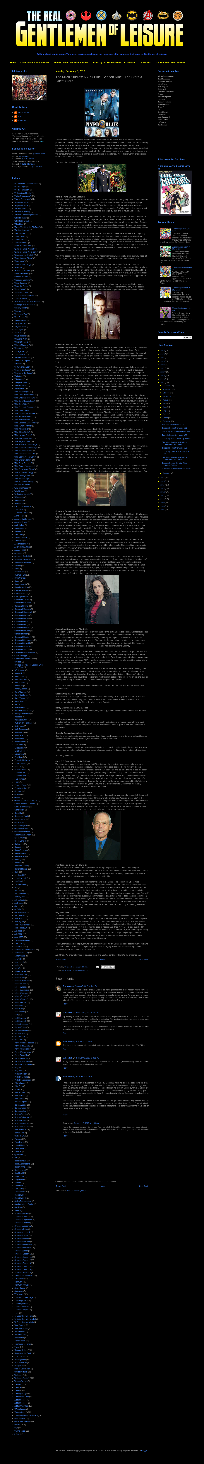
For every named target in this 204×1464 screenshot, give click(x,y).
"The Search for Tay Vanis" (25, 457)
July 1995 (18, 931)
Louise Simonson (21, 1024)
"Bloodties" (18, 224)
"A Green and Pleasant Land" (26, 184)
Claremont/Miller (21, 634)
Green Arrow (19, 838)
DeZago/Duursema (22, 714)
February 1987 (20, 773)
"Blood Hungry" (20, 218)
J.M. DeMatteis (20, 884)
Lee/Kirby (18, 959)
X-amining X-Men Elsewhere (26, 1415)
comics (17, 1425)
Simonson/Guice (21, 1229)
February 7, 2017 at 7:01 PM (87, 1013)
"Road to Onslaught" (22, 370)
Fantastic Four (20, 769)
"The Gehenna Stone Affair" (25, 423)
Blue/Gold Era (20, 575)
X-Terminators (20, 1409)
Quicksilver (18, 1155)
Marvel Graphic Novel (23, 1049)
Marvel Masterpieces (22, 1052)
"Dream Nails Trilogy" (23, 264)
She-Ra (17, 1210)
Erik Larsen (19, 754)
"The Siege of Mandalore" (24, 466)
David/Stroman (20, 692)
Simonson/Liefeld (21, 1235)
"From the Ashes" (21, 286)
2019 (163, 375)
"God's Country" (20, 299)
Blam (65, 1076)
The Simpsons (20, 1300)
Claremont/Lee (20, 625)
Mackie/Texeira (20, 1033)
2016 (163, 478)
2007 (163, 510)
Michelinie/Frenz (21, 1077)
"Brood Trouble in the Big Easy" (27, 227)
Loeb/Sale (18, 1009)
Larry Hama (19, 947)
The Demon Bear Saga (23, 1297)
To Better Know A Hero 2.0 (25, 1319)
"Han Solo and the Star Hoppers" (27, 302)
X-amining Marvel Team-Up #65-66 (176, 439)
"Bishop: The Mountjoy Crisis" (26, 215)
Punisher (18, 1151)
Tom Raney (19, 1338)
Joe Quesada (19, 915)
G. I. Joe (17, 791)
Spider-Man (19, 1279)
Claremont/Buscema (22, 603)
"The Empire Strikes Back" (25, 413)
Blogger (144, 1450)
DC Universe (19, 670)
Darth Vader (19, 676)
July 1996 (18, 934)
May (165, 411)
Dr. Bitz (20, 116)
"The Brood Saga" (21, 392)
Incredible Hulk (20, 878)
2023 (163, 361)
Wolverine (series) (21, 1378)
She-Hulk (18, 1207)
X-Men (17, 1390)
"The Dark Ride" (20, 404)
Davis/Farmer (19, 698)
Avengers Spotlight (22, 556)
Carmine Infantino (21, 590)
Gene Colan (19, 810)
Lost (16, 1015)
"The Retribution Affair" (23, 451)
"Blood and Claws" (21, 221)
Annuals (17, 531)
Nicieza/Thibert (20, 1120)
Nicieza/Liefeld (20, 1111)
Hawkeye (18, 860)
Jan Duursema (20, 894)
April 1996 (18, 535)
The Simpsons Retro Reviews (170, 62)
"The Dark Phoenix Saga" (24, 401)
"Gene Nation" (20, 289)
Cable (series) (20, 584)
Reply (65, 1004)
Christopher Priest (21, 596)
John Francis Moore (22, 925)
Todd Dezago (19, 1325)
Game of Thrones (21, 807)
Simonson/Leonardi (22, 1232)
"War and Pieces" (21, 488)
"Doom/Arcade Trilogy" (23, 258)
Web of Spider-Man (22, 1369)
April (165, 414)
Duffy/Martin (19, 738)
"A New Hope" (20, 187)
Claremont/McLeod (22, 631)
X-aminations (19, 1412)
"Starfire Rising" (20, 385)
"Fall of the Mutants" (22, 271)
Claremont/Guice (21, 621)
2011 (163, 496)
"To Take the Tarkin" (22, 485)
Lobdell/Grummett (21, 981)
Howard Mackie (20, 869)
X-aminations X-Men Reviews (35, 62)
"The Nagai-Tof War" (22, 441)
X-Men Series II (20, 1403)
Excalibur (18, 757)
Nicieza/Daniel (20, 1105)
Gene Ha (18, 813)
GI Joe (17, 794)
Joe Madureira (20, 912)
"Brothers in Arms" (21, 230)
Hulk (16, 872)
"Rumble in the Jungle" (23, 373)
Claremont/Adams (21, 600)
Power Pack (19, 1148)
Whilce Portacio (20, 1372)
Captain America (21, 587)
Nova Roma (19, 1133)
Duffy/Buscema (20, 729)
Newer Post (61, 959)
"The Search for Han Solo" (25, 454)
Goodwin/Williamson (22, 835)
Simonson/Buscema (22, 1226)
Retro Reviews (20, 1161)
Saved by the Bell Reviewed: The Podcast (114, 62)
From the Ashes (20, 788)
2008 (163, 506)
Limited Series (20, 971)
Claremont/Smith (21, 649)
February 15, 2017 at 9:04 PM (80, 1076)
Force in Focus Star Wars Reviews (71, 62)
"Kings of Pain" (20, 320)
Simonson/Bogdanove (23, 1220)
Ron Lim (17, 1182)
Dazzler (17, 704)
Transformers (19, 1341)
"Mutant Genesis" (21, 342)
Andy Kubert (19, 525)
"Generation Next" (21, 292)
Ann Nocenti (19, 528)
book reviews (19, 1418)
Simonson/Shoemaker (23, 1245)
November (167, 389)
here (41, 141)
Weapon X (18, 1366)
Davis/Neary (19, 701)
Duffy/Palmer (19, 742)
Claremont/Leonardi (22, 628)
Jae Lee (17, 891)
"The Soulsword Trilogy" (24, 472)
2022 (163, 365)
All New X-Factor (21, 513)
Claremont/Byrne (21, 606)
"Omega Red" (20, 351)
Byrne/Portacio (20, 578)
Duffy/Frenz (19, 732)
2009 (163, 503)
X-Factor (17, 1384)
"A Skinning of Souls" (22, 193)
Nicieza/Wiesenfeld (22, 1127)
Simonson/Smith (21, 1251)
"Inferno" (17, 311)
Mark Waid (18, 1040)
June (165, 407)
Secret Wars (19, 1195)
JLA (16, 887)
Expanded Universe (22, 760)
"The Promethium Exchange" (26, 448)
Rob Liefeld (19, 1173)
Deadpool (18, 717)
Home (13, 62)
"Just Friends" (20, 317)
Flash (16, 782)
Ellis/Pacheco (19, 751)
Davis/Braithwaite (21, 695)
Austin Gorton (23, 112)
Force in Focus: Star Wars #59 (174, 448)
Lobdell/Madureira (21, 990)
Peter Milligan (20, 1145)
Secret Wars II (20, 1198)
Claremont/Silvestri (22, 643)
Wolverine (18, 1375)
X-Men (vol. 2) (20, 1394)
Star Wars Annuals (21, 1285)
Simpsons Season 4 (22, 1266)
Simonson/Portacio (22, 1241)
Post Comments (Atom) (76, 1190)
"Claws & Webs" (20, 240)
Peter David (19, 1142)
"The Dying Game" (21, 410)
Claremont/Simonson (22, 646)
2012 (163, 492)
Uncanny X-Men (20, 1350)
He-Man (17, 863)
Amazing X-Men (20, 522)
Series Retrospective (22, 1201)
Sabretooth (18, 1186)
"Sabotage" (19, 376)
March (165, 418)
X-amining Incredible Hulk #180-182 (176, 469)
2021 (163, 368)
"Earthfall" (18, 267)
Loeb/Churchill (20, 1002)
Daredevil (18, 673)
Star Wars (18, 1282)
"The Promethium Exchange (25, 444)
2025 (163, 354)
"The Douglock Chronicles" (25, 407)
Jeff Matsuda (19, 900)
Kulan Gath (19, 943)
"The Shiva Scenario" (23, 463)
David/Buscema (20, 679)
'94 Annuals (19, 500)
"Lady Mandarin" (21, 323)
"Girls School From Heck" (24, 295)
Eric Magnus (68, 986)
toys (16, 1428)
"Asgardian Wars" (21, 205)
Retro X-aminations (22, 1164)
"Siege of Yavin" (20, 382)
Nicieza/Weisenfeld (22, 1123)
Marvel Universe (21, 1058)
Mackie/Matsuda (21, 1030)
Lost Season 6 (20, 1021)
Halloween (18, 844)
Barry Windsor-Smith (22, 562)
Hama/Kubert (19, 847)
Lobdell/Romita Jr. (21, 999)
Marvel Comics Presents (24, 1043)
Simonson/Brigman (22, 1223)
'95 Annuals (19, 503)
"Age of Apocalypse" (22, 199)
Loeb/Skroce (19, 1012)
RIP (15, 1158)
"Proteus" (18, 364)
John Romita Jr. (20, 928)
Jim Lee (17, 906)
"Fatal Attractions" (21, 274)
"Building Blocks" (21, 233)
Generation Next (21, 816)
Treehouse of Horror (22, 1344)
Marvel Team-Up (21, 1055)
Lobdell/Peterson (21, 993)
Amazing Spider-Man (22, 519)
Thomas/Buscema (21, 1307)
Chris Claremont (21, 593)
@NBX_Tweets (28, 159)
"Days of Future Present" (24, 249)
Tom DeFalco (19, 1331)
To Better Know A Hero (23, 1316)
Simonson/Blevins (21, 1217)
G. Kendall (67, 1013)
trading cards (19, 1431)
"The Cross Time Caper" (24, 395)
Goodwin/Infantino (21, 829)
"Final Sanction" (20, 283)
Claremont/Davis (21, 618)
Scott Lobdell (19, 1192)
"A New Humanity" (21, 190)
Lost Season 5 (20, 1018)
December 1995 (20, 720)
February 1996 (20, 776)
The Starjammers (21, 1304)
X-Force (17, 1387)
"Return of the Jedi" (22, 367)
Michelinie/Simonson (22, 1080)
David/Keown (19, 683)
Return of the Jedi (21, 1167)
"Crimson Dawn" (21, 243)
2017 (163, 383)
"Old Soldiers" (20, 348)
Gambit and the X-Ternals (24, 804)
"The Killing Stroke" (22, 432)
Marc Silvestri (19, 1037)
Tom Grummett (20, 1335)
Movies (17, 1089)
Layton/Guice (19, 956)
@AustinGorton (39, 154)
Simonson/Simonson (22, 1248)
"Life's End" (19, 333)
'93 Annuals (19, 497)
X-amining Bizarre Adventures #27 (176, 431)
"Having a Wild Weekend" (24, 305)
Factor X (17, 766)
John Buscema (20, 919)
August (166, 400)
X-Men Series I (20, 1400)
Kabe (65, 1042)
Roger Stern (19, 1176)
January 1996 (20, 897)
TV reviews (18, 1294)
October (166, 393)
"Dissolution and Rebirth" (24, 255)
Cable (16, 581)
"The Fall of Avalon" (22, 420)
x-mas (16, 1434)
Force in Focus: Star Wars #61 (174, 428)
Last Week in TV (21, 953)
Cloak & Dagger (20, 656)
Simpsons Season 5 (22, 1269)
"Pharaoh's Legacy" (22, 361)
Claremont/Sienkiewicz (23, 640)
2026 (163, 350)
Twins (16, 1347)
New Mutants (19, 1092)
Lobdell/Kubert (20, 984)
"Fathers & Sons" (21, 277)
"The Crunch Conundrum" (24, 398)
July (164, 403)
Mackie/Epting (20, 1027)
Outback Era (19, 1136)
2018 (163, 379)
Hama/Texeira (20, 856)
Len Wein (18, 968)
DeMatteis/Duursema (23, 711)
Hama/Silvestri (20, 853)
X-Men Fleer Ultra (21, 1397)
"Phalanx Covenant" (22, 357)
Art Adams (18, 541)
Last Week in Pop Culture (24, 950)
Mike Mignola (19, 1083)
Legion (17, 965)
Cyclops (17, 662)
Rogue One (19, 1179)
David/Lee (18, 686)
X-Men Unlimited (21, 1406)
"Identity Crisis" (20, 308)
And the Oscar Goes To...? (173, 424)
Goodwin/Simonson (22, 832)
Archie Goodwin (20, 538)
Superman (18, 1291)
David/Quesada (20, 689)
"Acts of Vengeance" (22, 196)
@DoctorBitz (24, 156)
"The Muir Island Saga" (23, 438)
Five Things (19, 779)
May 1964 (18, 1068)
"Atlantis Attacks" (21, 209)
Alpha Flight (19, 516)
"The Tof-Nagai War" (22, 475)
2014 (163, 485)
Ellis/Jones (18, 745)
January (166, 473)
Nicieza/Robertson (21, 1117)
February (166, 421)
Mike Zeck (18, 1086)
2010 (163, 499)
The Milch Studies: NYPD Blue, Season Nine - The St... (174, 458)
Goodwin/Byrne (20, 825)
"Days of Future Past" (23, 246)
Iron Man (18, 881)
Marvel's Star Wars (22, 1061)
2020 (163, 372)
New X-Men (19, 1099)
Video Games (20, 1356)
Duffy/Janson (19, 735)
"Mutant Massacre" (22, 345)
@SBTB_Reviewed (27, 164)
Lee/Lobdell (19, 962)
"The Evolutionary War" (23, 417)
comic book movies (22, 1421)
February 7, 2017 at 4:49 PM (85, 986)
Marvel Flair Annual (22, 1046)
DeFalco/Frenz (20, 707)
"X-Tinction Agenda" (22, 494)
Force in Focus (20, 785)
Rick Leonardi (20, 1170)
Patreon (17, 1139)
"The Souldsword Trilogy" (24, 469)
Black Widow (19, 572)
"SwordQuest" (20, 389)
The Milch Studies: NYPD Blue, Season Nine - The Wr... (174, 443)
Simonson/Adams (21, 1213)
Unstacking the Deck (22, 1353)
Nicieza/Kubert (20, 1108)
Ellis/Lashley (19, 748)
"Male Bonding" (20, 336)
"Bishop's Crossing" (22, 212)
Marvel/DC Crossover (23, 1064)
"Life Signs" (19, 330)
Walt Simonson (20, 1363)
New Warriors (19, 1095)
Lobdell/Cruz (19, 978)
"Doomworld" (19, 261)
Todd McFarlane (20, 1328)
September (167, 396)
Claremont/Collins (21, 615)
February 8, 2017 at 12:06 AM (80, 1042)
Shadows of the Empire (23, 1204)
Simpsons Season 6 (22, 1273)
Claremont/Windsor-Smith (24, 652)
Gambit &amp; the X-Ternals (25, 801)
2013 (163, 488)
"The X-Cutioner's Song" (24, 482)
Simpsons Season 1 (22, 1254)
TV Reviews (145, 62)
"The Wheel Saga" (21, 479)
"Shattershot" (19, 379)
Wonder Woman (20, 1381)
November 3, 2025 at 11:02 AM (86, 1123)
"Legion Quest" (20, 326)
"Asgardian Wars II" (22, 202)
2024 (163, 358)
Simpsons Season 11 (23, 1257)
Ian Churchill (19, 875)
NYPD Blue (66, 970)
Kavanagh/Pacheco (22, 940)
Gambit (17, 797)
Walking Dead (20, 1359)
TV (87, 970)
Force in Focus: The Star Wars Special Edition (174, 464)
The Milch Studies (78, 970)
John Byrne (19, 922)
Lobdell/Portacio (20, 996)
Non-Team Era (20, 1130)
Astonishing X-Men (22, 547)
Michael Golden (20, 1074)
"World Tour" (19, 491)
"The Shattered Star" (22, 460)
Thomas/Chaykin (21, 1310)
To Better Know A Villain (24, 1322)
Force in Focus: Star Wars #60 (174, 435)
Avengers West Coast (23, 559)
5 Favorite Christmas (22, 507)
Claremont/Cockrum (22, 609)
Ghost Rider (19, 822)
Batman (17, 566)
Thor (16, 1313)
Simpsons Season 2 (22, 1260)
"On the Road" (20, 354)
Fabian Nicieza (20, 763)
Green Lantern (20, 841)
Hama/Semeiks (20, 850)
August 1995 (19, 550)
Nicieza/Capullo (20, 1102)
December (167, 386)
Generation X (19, 819)
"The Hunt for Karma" (23, 426)
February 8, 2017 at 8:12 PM (87, 1058)
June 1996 (18, 937)
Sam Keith (18, 1189)
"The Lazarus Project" (23, 435)
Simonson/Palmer (21, 1238)
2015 (163, 481)
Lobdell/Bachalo (20, 974)
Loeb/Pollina (19, 1005)
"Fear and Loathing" (22, 280)
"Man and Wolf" (20, 339)
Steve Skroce (19, 1288)
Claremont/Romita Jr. (23, 637)
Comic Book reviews (22, 659)
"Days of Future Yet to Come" (26, 252)
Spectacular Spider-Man (24, 1276)
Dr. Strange (19, 726)
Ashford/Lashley (20, 544)
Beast (16, 569)
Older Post (143, 959)
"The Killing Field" (21, 429)
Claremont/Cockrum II (23, 612)
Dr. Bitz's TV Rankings (23, 723)
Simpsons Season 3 (22, 1263)
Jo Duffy (17, 909)
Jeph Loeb (18, 903)
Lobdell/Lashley (20, 987)
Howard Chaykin (21, 866)
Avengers (18, 553)
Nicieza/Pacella (20, 1114)
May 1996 (18, 1071)
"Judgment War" (20, 314)
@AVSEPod (37, 167)
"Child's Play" (19, 236)
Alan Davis (18, 510)
